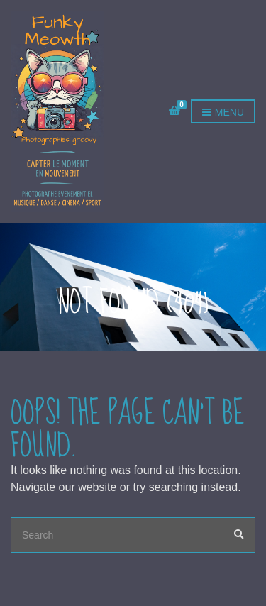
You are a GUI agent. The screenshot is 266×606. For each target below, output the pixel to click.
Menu (223, 112)
